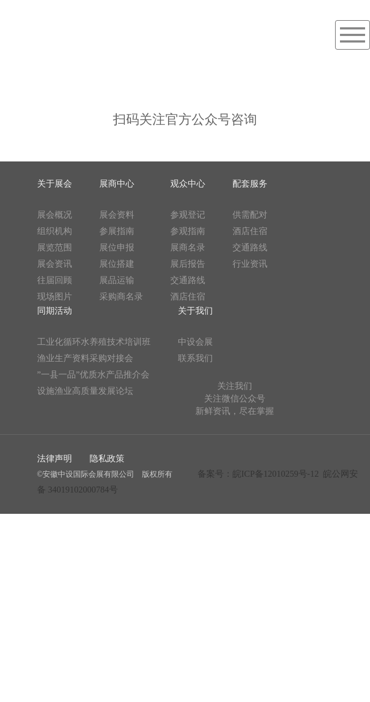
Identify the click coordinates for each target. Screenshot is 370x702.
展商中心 (116, 183)
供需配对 (249, 214)
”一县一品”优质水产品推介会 (93, 374)
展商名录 (187, 247)
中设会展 (195, 341)
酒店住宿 (187, 296)
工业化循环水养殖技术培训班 (94, 341)
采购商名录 (121, 296)
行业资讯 (249, 263)
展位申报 (116, 247)
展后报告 (187, 263)
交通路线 (187, 280)
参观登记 (187, 214)
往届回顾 (54, 280)
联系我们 (195, 358)
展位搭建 (116, 263)
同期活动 (54, 310)
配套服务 (249, 183)
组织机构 (54, 231)
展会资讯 (54, 263)
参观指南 (187, 231)
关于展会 (54, 183)
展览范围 (54, 247)
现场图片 (54, 296)
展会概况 (54, 214)
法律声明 (54, 458)
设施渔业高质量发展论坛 (85, 390)
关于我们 (195, 310)
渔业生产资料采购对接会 (85, 358)
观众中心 (187, 183)
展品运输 (116, 280)
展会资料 (116, 214)
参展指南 (116, 231)
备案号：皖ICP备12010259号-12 (258, 473)
